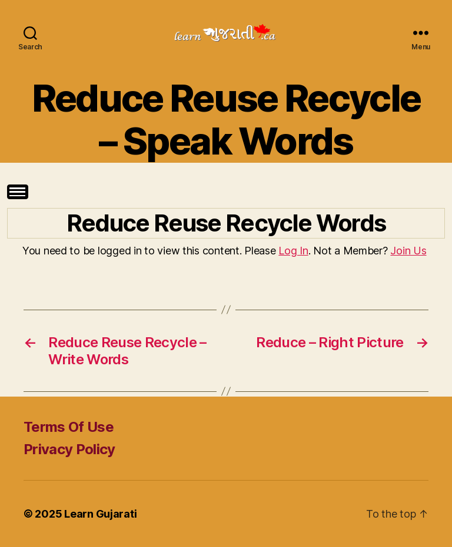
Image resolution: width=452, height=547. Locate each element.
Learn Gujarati (100, 514)
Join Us (408, 250)
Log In (293, 250)
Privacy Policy (69, 449)
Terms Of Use (69, 426)
